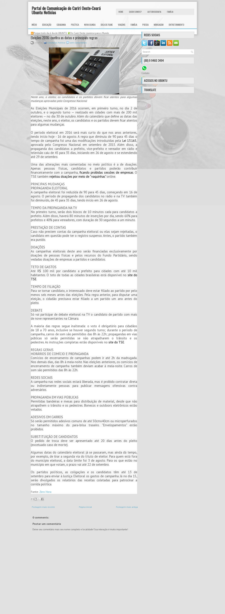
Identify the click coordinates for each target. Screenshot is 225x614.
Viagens (121, 24)
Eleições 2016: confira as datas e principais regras (64, 37)
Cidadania (61, 24)
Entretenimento (176, 24)
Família (134, 24)
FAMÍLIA (170, 11)
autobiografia (154, 11)
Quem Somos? (135, 11)
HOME (120, 11)
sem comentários (78, 42)
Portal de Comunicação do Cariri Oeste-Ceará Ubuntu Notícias (66, 10)
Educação (46, 24)
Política (75, 24)
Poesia (145, 24)
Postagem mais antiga (127, 507)
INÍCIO (34, 24)
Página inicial (85, 507)
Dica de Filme (107, 24)
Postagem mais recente (43, 507)
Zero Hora (45, 491)
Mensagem (158, 24)
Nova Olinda (89, 24)
